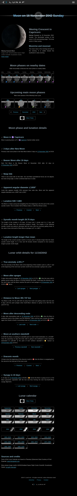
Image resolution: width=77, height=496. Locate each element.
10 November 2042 (26, 278)
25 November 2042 (47, 282)
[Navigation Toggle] (38, 2)
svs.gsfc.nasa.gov (11, 467)
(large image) (5, 56)
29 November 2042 (6, 342)
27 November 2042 (6, 165)
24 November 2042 (35, 320)
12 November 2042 (43, 151)
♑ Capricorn (23, 140)
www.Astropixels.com (13, 461)
